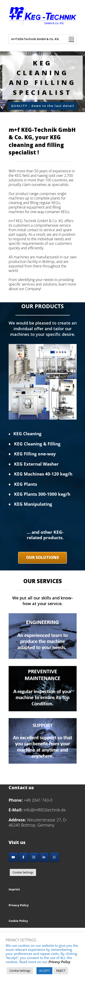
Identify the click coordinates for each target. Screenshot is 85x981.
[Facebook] (23, 857)
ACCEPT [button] (44, 971)
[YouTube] (13, 857)
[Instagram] (33, 857)
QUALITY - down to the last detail (42, 106)
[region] (42, 81)
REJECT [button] (60, 971)
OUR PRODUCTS (42, 306)
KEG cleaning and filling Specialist (42, 77)
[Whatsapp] (54, 857)
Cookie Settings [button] (22, 872)
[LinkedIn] (44, 857)
